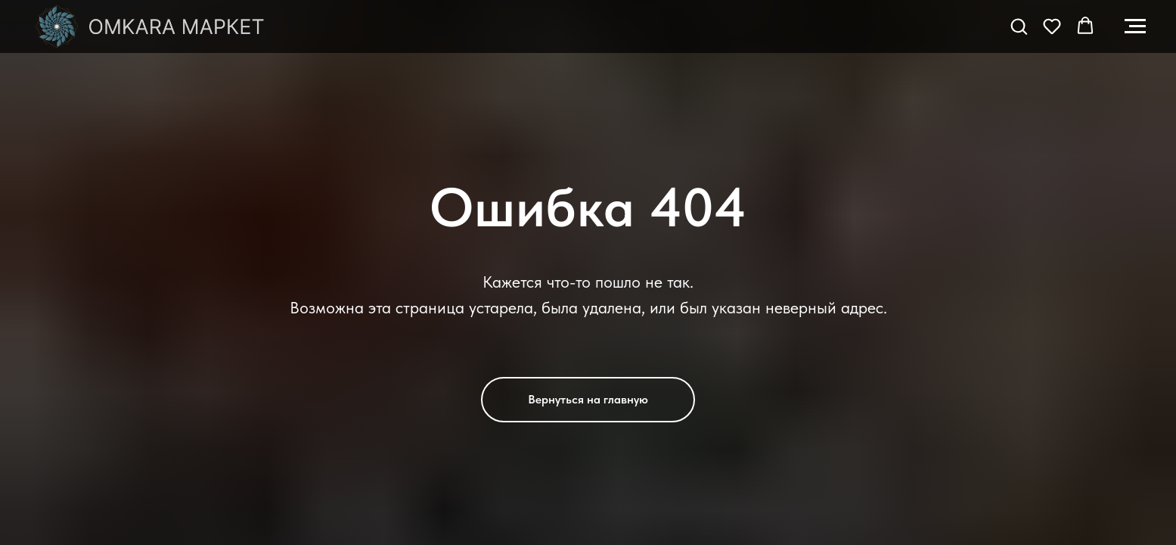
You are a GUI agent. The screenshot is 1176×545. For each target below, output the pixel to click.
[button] (1019, 26)
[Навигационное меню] (1135, 26)
